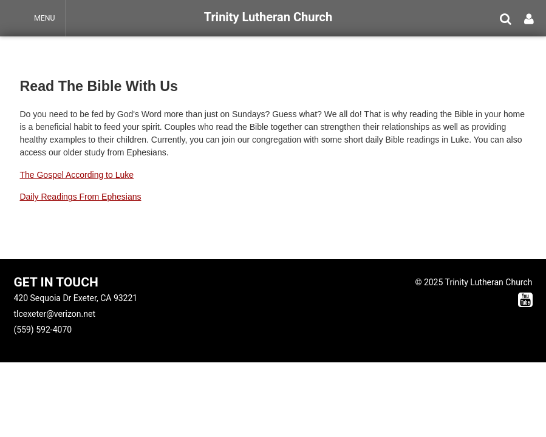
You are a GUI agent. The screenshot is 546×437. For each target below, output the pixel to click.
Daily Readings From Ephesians (80, 197)
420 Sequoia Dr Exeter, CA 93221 (75, 298)
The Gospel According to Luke (76, 175)
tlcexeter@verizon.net (54, 314)
